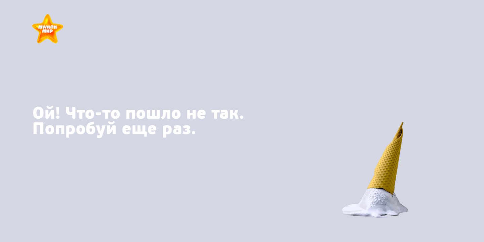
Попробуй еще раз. (114, 128)
